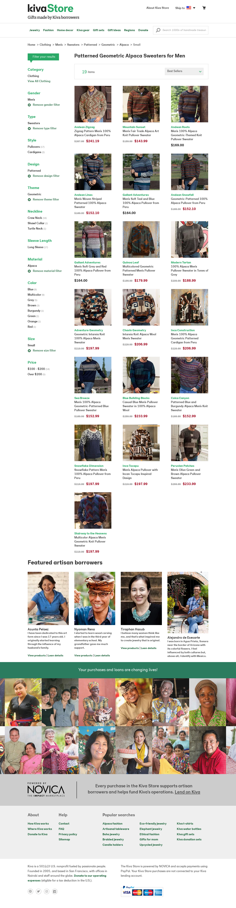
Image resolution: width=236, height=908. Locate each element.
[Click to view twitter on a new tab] (40, 891)
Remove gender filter (44, 105)
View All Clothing (39, 81)
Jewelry (34, 30)
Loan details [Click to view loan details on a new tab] (55, 655)
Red (32, 327)
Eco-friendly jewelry (153, 823)
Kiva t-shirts (185, 823)
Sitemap (64, 839)
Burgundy (36, 310)
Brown (33, 305)
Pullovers (36, 147)
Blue (32, 289)
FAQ (61, 829)
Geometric (34, 194)
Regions (129, 30)
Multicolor (36, 294)
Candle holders (113, 845)
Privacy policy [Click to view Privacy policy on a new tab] (68, 834)
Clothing (33, 76)
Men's (31, 99)
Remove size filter (42, 350)
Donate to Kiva (37, 834)
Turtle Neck (37, 228)
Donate (143, 30)
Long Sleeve (38, 247)
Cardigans (36, 152)
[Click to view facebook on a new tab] (55, 891)
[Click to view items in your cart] (203, 9)
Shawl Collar (38, 223)
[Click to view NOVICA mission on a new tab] (46, 789)
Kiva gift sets (185, 834)
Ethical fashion (149, 834)
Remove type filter (42, 128)
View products (37, 655)
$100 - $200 (39, 369)
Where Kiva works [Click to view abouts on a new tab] (40, 829)
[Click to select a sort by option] (184, 71)
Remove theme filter (43, 199)
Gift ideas (114, 30)
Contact (64, 823)
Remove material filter (45, 271)
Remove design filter (44, 176)
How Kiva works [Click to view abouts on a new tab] (38, 823)
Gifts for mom (149, 839)
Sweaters (34, 123)
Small (31, 345)
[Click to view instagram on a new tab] (48, 891)
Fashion (48, 30)
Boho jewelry (111, 834)
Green (33, 316)
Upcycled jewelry (151, 845)
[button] (158, 31)
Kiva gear (83, 30)
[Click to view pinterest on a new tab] (32, 891)
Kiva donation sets (189, 839)
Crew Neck (37, 218)
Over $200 (36, 374)
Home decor (65, 30)
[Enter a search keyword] (180, 30)
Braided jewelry (113, 839)
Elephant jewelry (151, 829)
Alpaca (32, 266)
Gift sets (98, 30)
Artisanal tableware (116, 829)
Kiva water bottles (189, 829)
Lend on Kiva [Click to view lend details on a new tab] (187, 792)
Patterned (34, 170)
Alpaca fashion (112, 823)
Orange (34, 321)
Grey (32, 300)
